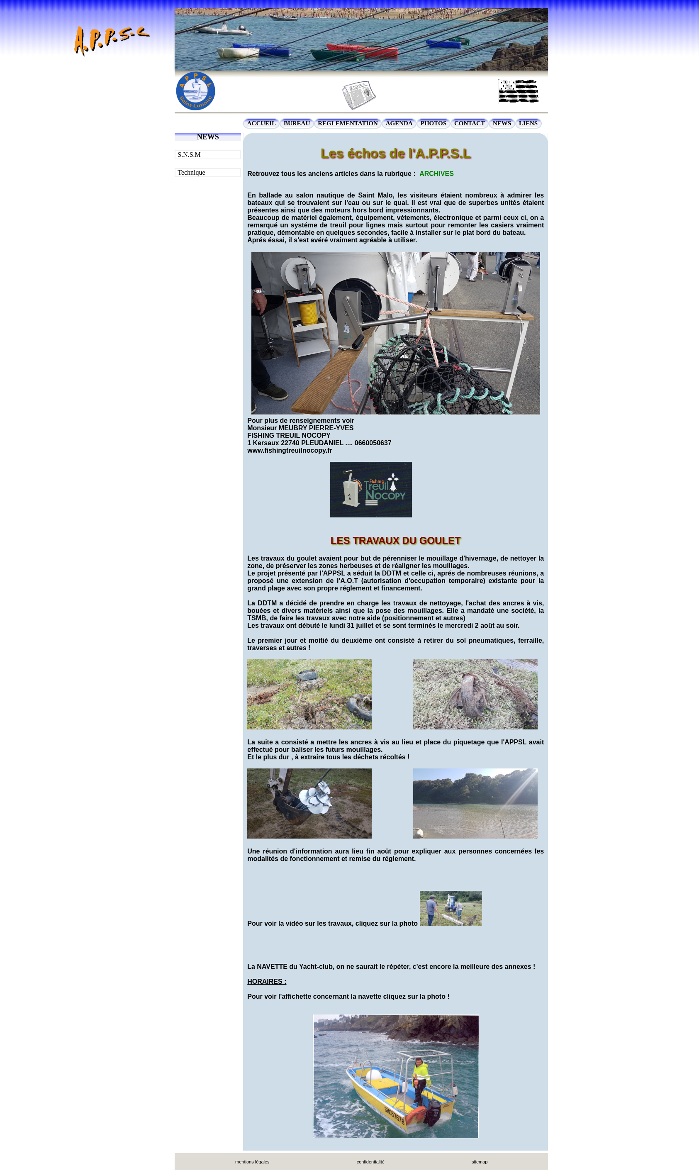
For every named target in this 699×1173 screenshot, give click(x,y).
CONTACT (469, 123)
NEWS (502, 123)
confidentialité (371, 1161)
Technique (191, 172)
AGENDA (399, 123)
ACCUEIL (261, 123)
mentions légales (252, 1161)
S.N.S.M (189, 154)
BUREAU (297, 123)
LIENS (528, 123)
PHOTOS (433, 123)
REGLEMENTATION (348, 123)
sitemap (480, 1161)
